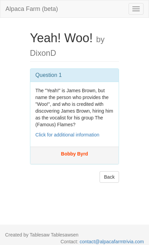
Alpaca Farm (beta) (31, 8)
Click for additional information (67, 134)
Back (109, 177)
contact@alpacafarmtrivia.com (111, 241)
